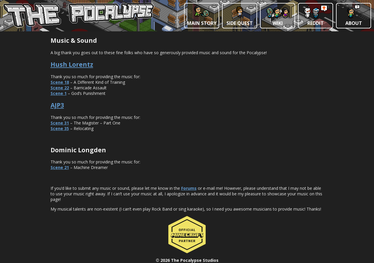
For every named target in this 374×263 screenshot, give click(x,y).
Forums (189, 188)
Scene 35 (60, 128)
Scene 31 (60, 123)
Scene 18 (60, 82)
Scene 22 (60, 87)
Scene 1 (59, 93)
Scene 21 (60, 167)
